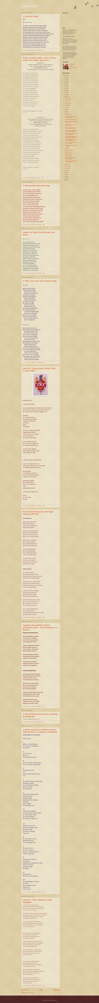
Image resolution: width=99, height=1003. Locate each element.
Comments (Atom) (30, 992)
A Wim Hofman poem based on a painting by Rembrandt (71, 137)
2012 (65, 174)
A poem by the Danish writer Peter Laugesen (70, 158)
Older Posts (56, 990)
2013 (65, 172)
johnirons (29, 6)
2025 (65, 77)
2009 (65, 180)
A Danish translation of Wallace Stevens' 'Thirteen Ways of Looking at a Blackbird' (40, 730)
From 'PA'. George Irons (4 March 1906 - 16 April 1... (70, 128)
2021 (65, 84)
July (66, 107)
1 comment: (38, 177)
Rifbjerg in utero (68, 152)
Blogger (55, 1000)
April (66, 113)
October (66, 101)
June (66, 109)
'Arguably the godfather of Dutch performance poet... (71, 134)
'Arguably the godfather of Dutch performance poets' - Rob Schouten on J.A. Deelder (40, 627)
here (38, 719)
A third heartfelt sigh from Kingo (36, 185)
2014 (65, 170)
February (67, 166)
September (67, 103)
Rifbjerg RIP (67, 148)
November (67, 99)
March (66, 164)
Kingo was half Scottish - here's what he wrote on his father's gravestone (39, 59)
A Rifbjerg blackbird (68, 155)
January (66, 168)
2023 (65, 81)
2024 (65, 79)
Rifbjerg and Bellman (69, 150)
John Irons (73, 64)
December (67, 97)
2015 (65, 96)
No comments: (39, 50)
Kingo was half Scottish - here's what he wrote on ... (71, 117)
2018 (65, 90)
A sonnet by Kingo (30, 16)
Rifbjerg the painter (68, 153)
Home (40, 990)
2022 (65, 83)
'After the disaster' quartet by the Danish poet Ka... (71, 161)
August (66, 105)
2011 (65, 176)
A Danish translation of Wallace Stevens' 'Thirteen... (71, 140)
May (66, 111)
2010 (65, 178)
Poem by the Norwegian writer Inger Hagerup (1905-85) (38, 512)
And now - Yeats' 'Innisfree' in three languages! (70, 143)
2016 (65, 94)
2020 (65, 86)
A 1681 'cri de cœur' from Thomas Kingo (40, 281)
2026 (65, 75)
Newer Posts (24, 990)
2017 (65, 92)
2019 (65, 88)
